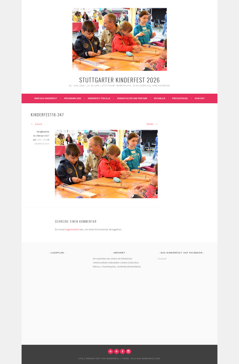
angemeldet (72, 229)
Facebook (162, 258)
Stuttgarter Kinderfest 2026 (119, 79)
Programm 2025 (72, 98)
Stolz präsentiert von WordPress (98, 358)
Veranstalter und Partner (132, 98)
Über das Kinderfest (45, 98)
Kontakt (200, 98)
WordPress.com (151, 358)
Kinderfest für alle (99, 98)
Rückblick (159, 98)
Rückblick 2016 (42, 144)
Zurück (36, 124)
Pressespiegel (180, 98)
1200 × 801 (42, 140)
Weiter (152, 124)
